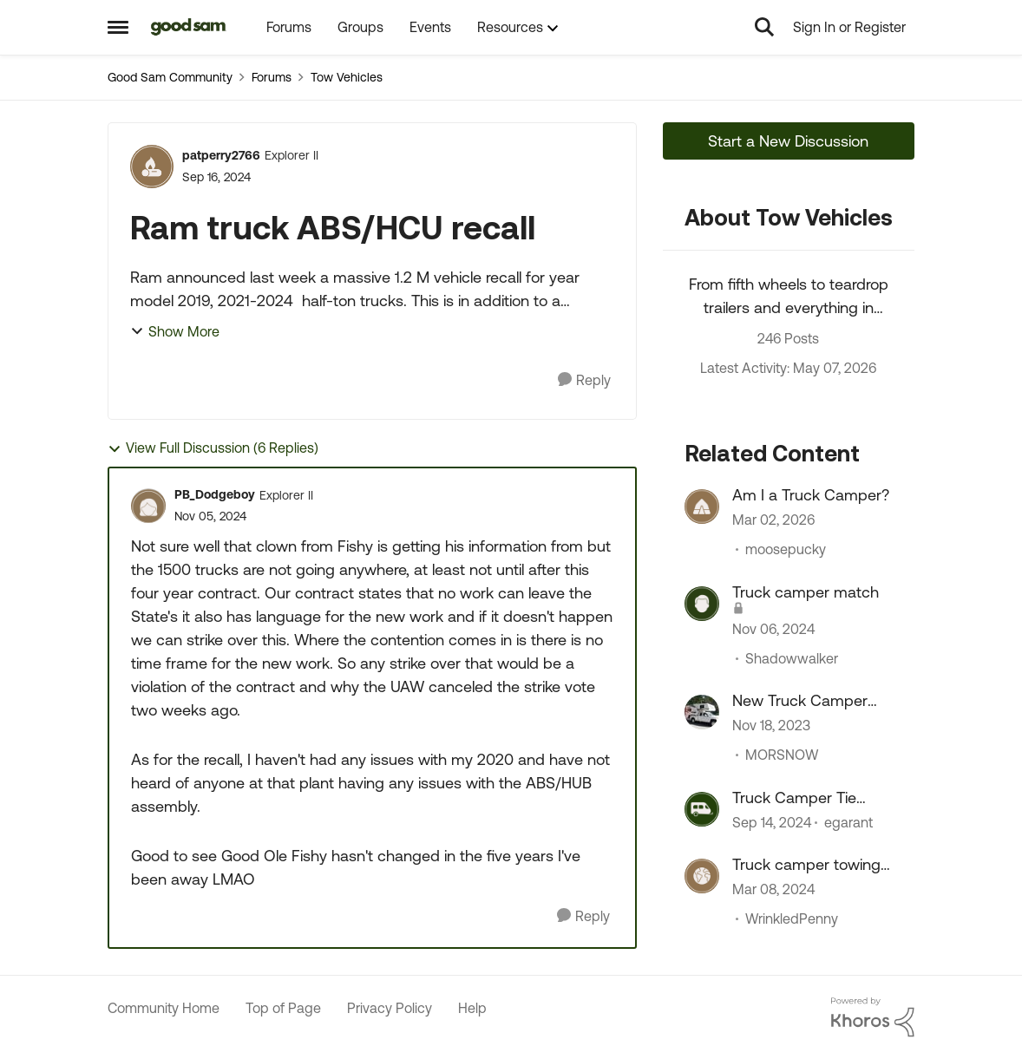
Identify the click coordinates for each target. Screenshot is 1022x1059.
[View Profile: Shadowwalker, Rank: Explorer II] (702, 603)
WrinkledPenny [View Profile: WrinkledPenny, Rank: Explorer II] (791, 918)
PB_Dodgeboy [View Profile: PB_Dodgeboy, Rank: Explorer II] (214, 494)
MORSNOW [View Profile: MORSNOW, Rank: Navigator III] (781, 755)
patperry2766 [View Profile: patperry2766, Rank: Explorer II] (221, 155)
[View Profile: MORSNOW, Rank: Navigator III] (702, 712)
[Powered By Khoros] (872, 1017)
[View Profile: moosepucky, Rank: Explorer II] (702, 506)
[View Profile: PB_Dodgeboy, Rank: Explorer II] (148, 505)
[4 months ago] (773, 520)
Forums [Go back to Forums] (272, 77)
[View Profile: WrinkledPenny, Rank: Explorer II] (702, 876)
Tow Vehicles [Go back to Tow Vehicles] (347, 77)
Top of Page (283, 1008)
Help (472, 1008)
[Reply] (584, 380)
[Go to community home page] (189, 27)
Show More (174, 331)
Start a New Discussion (788, 141)
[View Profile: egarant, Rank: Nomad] (702, 809)
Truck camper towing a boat (806, 864)
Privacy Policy (389, 1008)
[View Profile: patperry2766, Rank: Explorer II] (152, 166)
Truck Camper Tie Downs (794, 797)
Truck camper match (805, 592)
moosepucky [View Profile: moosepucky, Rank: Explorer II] (785, 550)
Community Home (163, 1008)
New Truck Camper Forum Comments (800, 700)
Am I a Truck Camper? (810, 495)
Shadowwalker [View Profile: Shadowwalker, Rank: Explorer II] (791, 658)
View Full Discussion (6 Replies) (213, 448)
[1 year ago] (773, 628)
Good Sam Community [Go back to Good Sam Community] (170, 77)
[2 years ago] (771, 726)
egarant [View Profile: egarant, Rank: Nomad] (848, 822)
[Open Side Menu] (118, 27)
